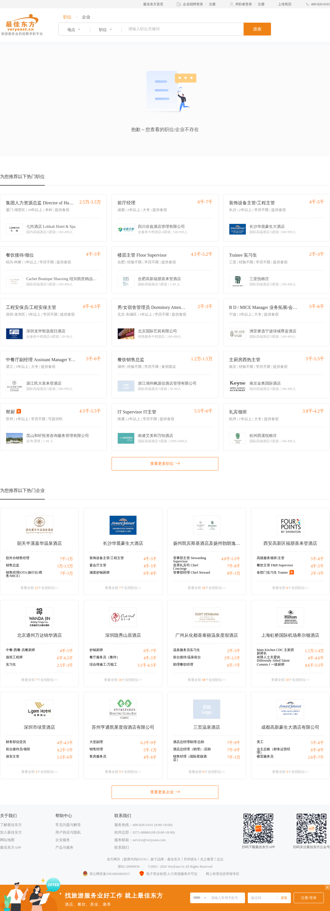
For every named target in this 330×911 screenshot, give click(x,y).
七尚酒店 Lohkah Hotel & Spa (51, 227)
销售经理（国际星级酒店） (190, 758)
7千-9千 (233, 743)
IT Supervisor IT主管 (136, 412)
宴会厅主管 (97, 565)
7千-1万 (66, 559)
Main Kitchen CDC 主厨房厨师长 (275, 651)
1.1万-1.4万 (314, 651)
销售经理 (96, 749)
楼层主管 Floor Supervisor (142, 255)
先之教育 (207, 859)
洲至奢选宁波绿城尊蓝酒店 (272, 331)
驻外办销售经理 (17, 558)
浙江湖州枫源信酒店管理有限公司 (167, 383)
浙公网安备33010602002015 (106, 874)
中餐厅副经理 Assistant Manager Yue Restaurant (41, 359)
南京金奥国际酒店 (265, 383)
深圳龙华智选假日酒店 (45, 331)
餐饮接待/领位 (20, 255)
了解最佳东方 (11, 825)
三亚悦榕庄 (259, 279)
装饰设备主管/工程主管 (252, 202)
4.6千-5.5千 (314, 665)
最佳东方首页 (153, 4)
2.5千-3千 (65, 665)
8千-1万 (233, 573)
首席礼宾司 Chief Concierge (185, 567)
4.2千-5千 (65, 750)
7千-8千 (233, 566)
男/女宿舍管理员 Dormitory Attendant (152, 307)
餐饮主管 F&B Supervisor (275, 565)
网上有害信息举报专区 (222, 874)
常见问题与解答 (68, 825)
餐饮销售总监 (130, 359)
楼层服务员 (265, 756)
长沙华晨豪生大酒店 (267, 227)
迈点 (220, 859)
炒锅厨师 (96, 650)
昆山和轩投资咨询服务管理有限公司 (57, 436)
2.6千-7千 (316, 757)
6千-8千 (150, 573)
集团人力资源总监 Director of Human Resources (41, 202)
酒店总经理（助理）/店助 (192, 749)
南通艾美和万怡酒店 (155, 436)
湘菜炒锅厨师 (99, 572)
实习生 (11, 664)
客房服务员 (97, 756)
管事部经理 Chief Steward (191, 572)
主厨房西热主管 (244, 359)
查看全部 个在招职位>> (39, 588)
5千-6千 (317, 559)
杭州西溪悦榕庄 (263, 436)
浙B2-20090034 (129, 867)
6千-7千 (150, 651)
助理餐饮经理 (183, 664)
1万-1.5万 (65, 566)
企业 (86, 17)
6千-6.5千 (65, 658)
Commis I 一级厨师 (270, 664)
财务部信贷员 (16, 742)
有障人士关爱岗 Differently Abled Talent (273, 659)
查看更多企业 (165, 791)
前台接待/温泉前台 (187, 657)
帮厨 (10, 412)
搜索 (257, 29)
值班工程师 (14, 657)
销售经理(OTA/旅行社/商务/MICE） (24, 574)
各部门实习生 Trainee (272, 572)
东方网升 (113, 859)
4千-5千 (150, 559)
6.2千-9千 (149, 743)
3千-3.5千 (232, 658)
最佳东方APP (10, 847)
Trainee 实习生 (243, 255)
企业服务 (62, 840)
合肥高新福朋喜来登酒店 (159, 279)
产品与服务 (64, 847)
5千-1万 (150, 750)
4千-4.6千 (316, 658)
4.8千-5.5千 (230, 559)
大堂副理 (96, 742)
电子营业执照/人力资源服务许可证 (167, 874)
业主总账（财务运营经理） (273, 750)
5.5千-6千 (65, 757)
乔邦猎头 (190, 859)
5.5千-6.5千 (147, 665)
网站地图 (7, 840)
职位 (67, 17)
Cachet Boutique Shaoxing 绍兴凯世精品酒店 (62, 279)
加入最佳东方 (11, 832)
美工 (260, 742)
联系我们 (121, 847)
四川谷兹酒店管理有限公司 (161, 227)
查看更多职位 (165, 463)
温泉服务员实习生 (186, 650)
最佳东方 (174, 859)
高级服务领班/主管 (270, 558)
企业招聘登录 (193, 4)
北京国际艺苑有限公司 (157, 331)
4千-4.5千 (65, 743)
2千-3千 (317, 573)
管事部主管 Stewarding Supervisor (189, 559)
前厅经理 (126, 202)
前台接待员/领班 (18, 749)
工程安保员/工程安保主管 (31, 307)
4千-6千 (150, 757)
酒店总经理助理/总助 (188, 742)
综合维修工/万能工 (103, 664)
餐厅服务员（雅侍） (104, 657)
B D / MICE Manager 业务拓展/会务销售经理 (264, 307)
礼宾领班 (238, 412)
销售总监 (12, 565)
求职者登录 (243, 4)
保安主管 (12, 756)
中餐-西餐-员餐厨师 (20, 650)
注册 (212, 4)
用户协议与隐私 (68, 832)
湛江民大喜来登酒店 (44, 383)
